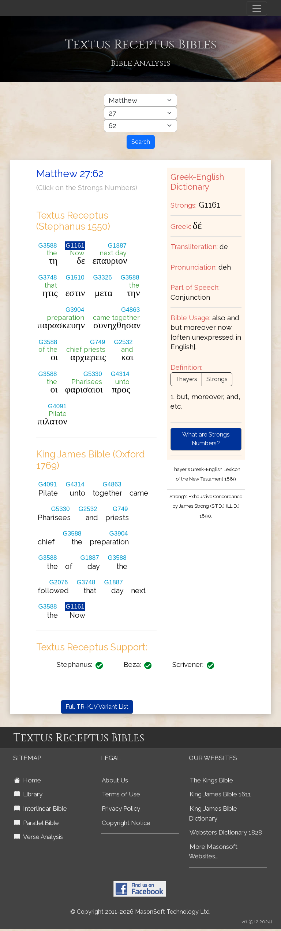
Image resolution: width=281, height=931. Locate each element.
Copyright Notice (126, 822)
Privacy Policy (121, 808)
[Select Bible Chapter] (140, 113)
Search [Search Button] (140, 141)
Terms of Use (121, 794)
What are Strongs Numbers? (206, 439)
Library (28, 794)
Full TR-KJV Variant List (96, 706)
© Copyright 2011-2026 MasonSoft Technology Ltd (140, 911)
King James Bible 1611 (220, 794)
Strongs (217, 379)
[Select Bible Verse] (140, 125)
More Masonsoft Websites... (213, 851)
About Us (115, 780)
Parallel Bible (36, 822)
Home (27, 780)
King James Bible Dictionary (213, 813)
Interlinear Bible (40, 808)
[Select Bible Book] (140, 100)
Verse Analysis (38, 836)
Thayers (186, 379)
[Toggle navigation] (257, 8)
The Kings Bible (211, 780)
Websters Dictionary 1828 (226, 832)
